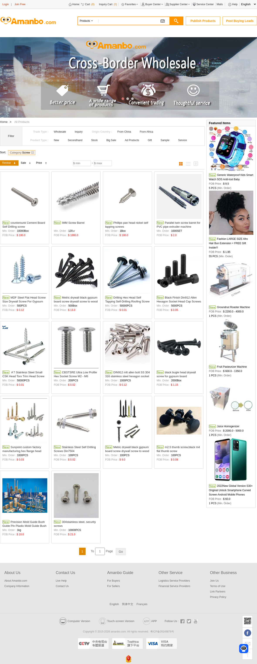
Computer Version (74, 621)
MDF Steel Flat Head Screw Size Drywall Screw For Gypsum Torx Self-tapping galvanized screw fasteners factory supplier (24, 299)
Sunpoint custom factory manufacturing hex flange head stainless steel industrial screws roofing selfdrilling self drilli (22, 449)
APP (150, 621)
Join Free (20, 4)
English (114, 604)
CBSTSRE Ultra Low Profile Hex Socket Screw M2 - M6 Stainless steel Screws (75, 374)
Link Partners (217, 591)
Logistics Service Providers (174, 580)
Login (5, 4)
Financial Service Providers (174, 586)
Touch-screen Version (116, 621)
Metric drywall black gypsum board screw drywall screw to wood (76, 299)
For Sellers (113, 586)
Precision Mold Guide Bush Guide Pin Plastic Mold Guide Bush (24, 523)
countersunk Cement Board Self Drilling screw (23, 224)
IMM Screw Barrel (69, 222)
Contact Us (62, 586)
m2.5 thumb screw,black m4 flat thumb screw (178, 449)
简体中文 (127, 604)
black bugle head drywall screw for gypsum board (176, 374)
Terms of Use (217, 586)
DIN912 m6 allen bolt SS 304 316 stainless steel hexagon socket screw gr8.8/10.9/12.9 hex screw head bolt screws (127, 374)
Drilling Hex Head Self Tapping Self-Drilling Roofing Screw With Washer (127, 299)
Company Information (16, 586)
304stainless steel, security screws (75, 523)
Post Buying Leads (240, 21)
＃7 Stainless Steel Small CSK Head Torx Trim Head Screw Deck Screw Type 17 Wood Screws (24, 374)
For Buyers (113, 580)
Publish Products (202, 21)
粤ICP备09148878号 (162, 631)
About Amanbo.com (15, 580)
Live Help (61, 580)
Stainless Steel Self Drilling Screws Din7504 (75, 449)
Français (142, 604)
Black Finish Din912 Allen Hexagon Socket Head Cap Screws (179, 299)
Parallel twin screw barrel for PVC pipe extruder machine (178, 224)
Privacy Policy (218, 597)
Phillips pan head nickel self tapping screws (126, 224)
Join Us (214, 580)
